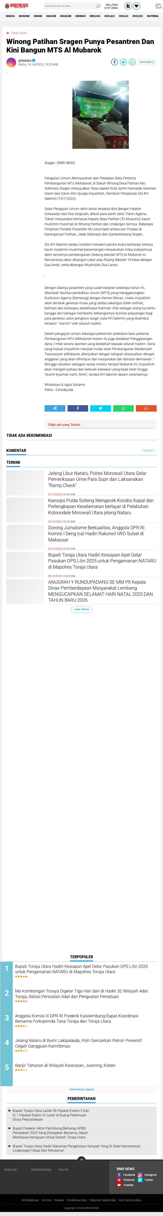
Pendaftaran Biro (76, 1204)
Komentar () (147, 62)
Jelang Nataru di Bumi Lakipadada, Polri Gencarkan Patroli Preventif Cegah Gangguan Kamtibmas (80, 1046)
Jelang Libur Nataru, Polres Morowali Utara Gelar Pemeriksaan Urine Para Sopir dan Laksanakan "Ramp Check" (99, 480)
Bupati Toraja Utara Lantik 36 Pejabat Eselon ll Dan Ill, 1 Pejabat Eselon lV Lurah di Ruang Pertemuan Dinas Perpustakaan (51, 1119)
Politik (63, 1173)
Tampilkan (148, 450)
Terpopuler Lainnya (81, 1093)
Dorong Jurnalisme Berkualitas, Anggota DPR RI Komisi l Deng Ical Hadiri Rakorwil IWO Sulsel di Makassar (102, 535)
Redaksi (57, 1204)
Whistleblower (26, 1204)
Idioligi (138, 16)
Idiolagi (123, 16)
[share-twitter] (123, 62)
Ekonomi (27, 16)
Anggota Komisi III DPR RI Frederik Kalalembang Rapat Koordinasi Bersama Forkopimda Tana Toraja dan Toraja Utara (84, 1021)
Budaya (11, 16)
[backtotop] (81, 1164)
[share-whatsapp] (132, 62)
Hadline (57, 16)
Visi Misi (43, 1204)
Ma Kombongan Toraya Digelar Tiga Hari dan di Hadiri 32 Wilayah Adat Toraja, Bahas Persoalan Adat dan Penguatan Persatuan (80, 998)
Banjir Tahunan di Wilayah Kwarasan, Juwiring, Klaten (75, 1069)
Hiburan (91, 16)
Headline (74, 16)
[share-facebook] (114, 62)
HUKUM (42, 16)
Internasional (41, 1173)
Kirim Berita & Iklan (134, 1204)
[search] (72, 6)
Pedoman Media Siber (104, 1204)
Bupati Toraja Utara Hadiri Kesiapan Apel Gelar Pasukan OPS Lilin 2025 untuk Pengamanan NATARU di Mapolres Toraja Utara (98, 566)
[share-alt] (55, 408)
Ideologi (107, 16)
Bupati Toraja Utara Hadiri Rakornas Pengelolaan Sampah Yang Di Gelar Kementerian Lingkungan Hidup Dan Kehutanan (77, 1152)
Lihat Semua (81, 609)
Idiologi (153, 16)
